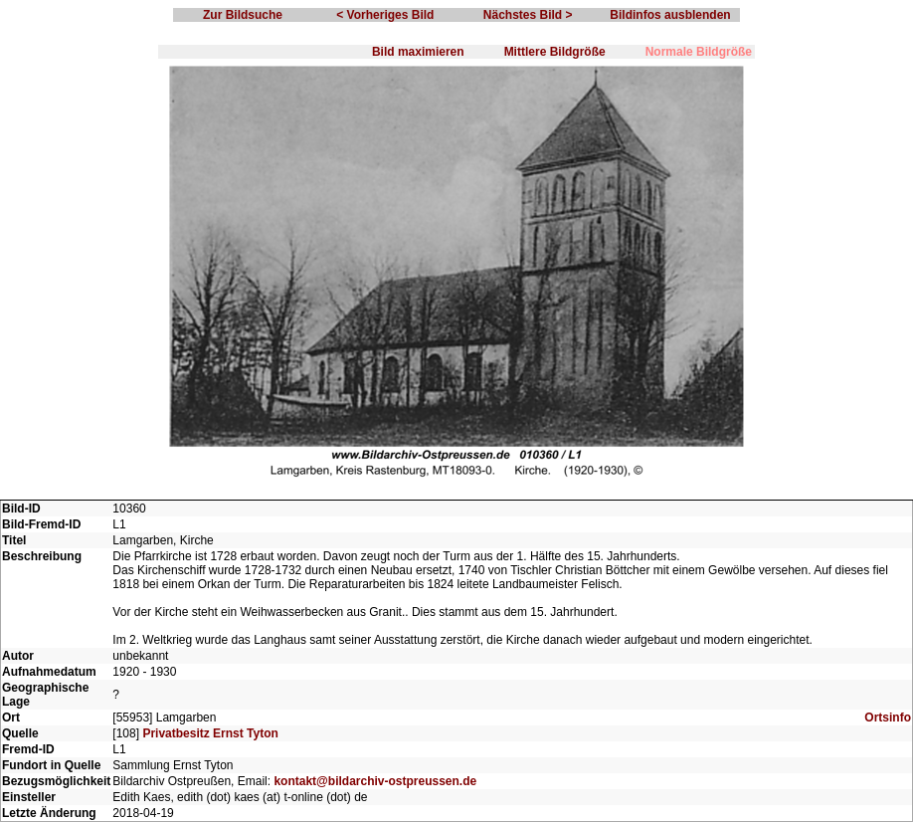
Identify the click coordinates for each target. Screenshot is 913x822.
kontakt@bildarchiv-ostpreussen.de (375, 781)
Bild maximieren (418, 52)
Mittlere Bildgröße (555, 52)
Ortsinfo (887, 717)
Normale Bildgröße (698, 52)
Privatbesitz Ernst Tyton (209, 733)
